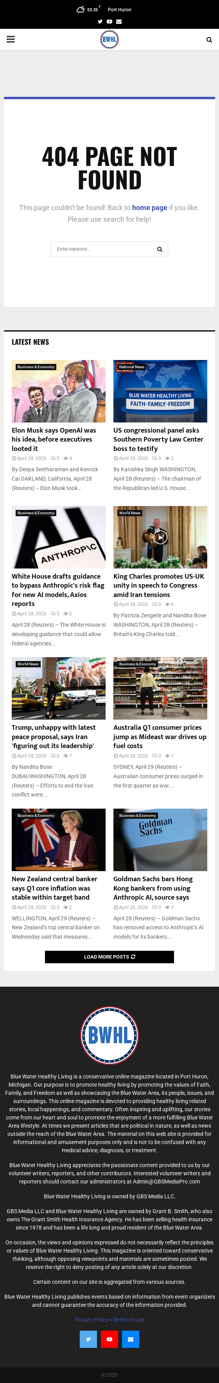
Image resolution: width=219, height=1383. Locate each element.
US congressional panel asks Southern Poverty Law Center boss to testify (158, 440)
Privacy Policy (92, 1320)
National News (131, 367)
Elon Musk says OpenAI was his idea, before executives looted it (54, 440)
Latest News (30, 342)
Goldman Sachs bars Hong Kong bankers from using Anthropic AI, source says (153, 888)
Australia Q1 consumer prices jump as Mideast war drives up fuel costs (159, 737)
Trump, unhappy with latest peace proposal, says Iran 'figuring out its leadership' (54, 737)
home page (149, 207)
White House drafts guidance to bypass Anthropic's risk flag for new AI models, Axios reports (58, 590)
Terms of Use (128, 1320)
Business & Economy (36, 367)
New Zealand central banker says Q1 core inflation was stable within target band (54, 888)
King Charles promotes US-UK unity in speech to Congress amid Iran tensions (158, 586)
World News (129, 513)
